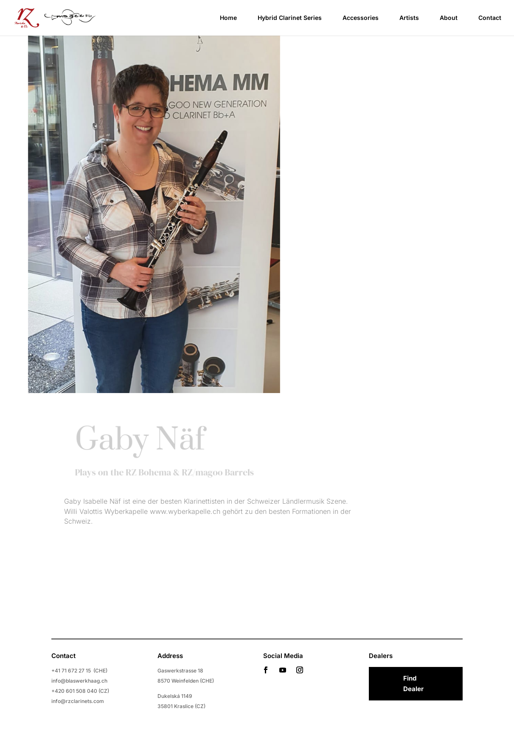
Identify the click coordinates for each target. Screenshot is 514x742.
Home (228, 18)
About (449, 18)
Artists (409, 18)
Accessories (361, 18)
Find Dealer (413, 683)
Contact (489, 18)
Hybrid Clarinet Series (290, 18)
